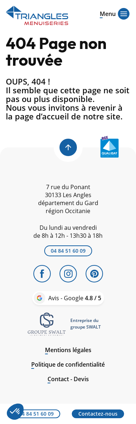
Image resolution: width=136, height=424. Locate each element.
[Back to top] (68, 147)
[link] (47, 323)
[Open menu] (108, 13)
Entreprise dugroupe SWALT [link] (85, 323)
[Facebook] (42, 273)
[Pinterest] (94, 273)
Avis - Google (74, 298)
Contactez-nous (98, 413)
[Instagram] (68, 273)
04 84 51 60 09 (68, 250)
